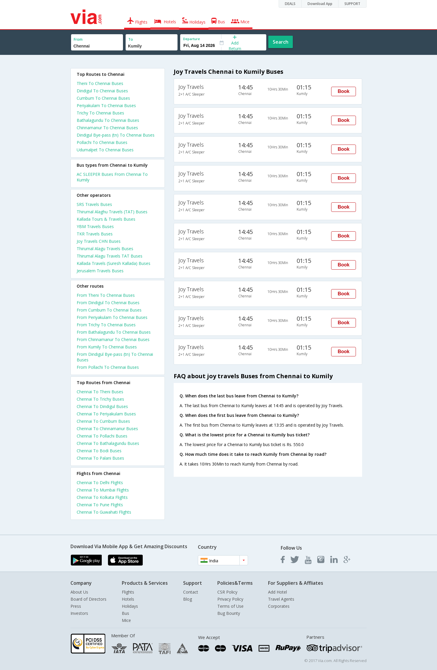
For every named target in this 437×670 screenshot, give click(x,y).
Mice (126, 620)
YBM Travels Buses (95, 226)
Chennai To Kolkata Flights (102, 497)
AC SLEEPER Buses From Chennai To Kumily (112, 177)
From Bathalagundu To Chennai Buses (114, 332)
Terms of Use (230, 606)
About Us (79, 592)
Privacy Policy (230, 599)
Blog (187, 599)
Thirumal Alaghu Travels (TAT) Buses (112, 211)
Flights (128, 592)
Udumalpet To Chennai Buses (105, 150)
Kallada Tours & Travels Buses (106, 219)
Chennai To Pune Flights (100, 504)
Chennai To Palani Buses (100, 458)
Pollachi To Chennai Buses (102, 142)
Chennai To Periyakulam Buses (106, 414)
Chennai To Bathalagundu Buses (108, 443)
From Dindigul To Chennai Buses (108, 302)
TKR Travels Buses (95, 234)
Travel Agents (281, 599)
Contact (190, 592)
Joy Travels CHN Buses (99, 241)
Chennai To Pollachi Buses (102, 436)
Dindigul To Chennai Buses (102, 91)
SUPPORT (352, 3)
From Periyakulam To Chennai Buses (112, 317)
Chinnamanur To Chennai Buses (107, 127)
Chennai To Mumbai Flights (103, 490)
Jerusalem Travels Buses (100, 270)
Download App (320, 3)
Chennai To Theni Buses (100, 391)
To (130, 39)
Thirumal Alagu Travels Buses (105, 248)
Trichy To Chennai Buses (100, 113)
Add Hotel (277, 592)
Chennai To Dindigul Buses (102, 406)
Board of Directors (88, 599)
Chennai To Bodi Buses (99, 450)
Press (75, 606)
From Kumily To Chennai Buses (107, 347)
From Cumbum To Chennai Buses (109, 310)
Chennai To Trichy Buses (100, 399)
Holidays (130, 606)
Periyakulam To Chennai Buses (106, 105)
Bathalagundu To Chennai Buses (108, 120)
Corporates (279, 606)
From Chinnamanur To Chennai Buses (113, 339)
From (78, 39)
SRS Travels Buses (94, 204)
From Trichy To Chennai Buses (106, 324)
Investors (79, 613)
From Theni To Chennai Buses (106, 295)
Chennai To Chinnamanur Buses (107, 428)
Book (343, 91)
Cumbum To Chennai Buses (103, 98)
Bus (125, 613)
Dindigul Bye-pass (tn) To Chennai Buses (116, 135)
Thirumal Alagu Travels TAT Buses (109, 256)
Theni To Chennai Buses (100, 83)
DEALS (290, 3)
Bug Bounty (228, 613)
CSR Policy (227, 592)
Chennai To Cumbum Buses (103, 421)
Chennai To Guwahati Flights (104, 512)
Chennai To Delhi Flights (100, 482)
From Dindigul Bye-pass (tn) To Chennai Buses (115, 357)
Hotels (128, 599)
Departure (191, 39)
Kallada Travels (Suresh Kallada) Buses (113, 263)
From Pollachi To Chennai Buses (108, 367)
